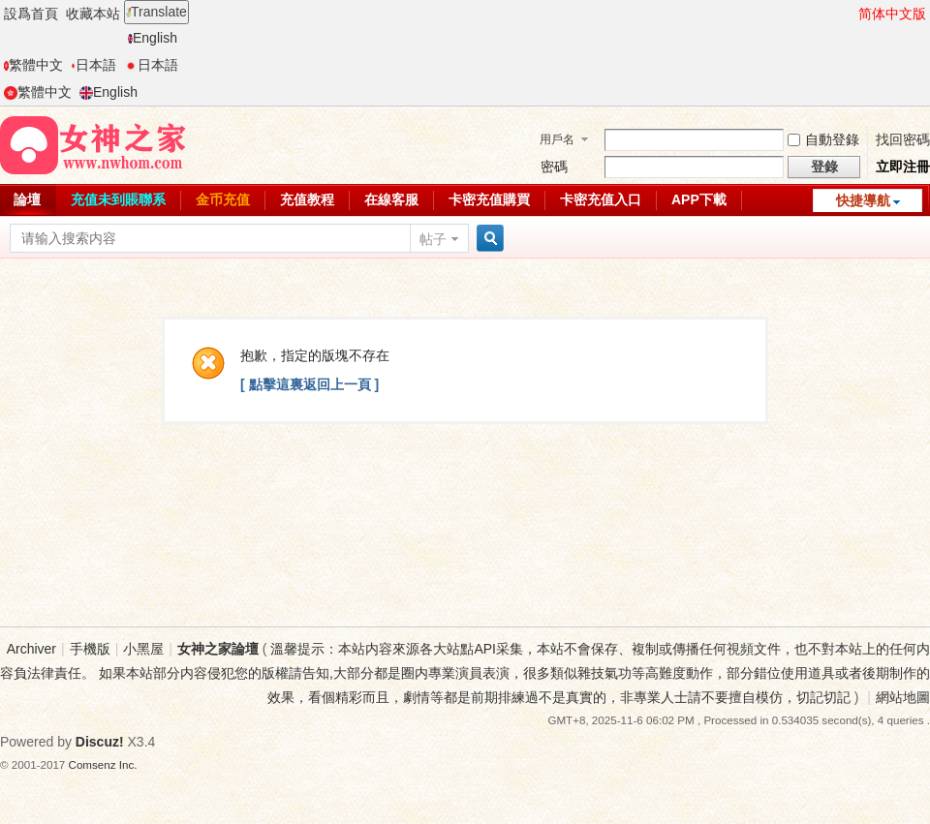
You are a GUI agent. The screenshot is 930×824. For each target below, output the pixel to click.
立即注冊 (903, 166)
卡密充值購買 (489, 199)
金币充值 (223, 199)
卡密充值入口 (600, 199)
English (152, 38)
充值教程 (307, 199)
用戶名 (557, 139)
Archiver (31, 648)
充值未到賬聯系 (118, 199)
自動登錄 (823, 139)
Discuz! (100, 741)
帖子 (433, 239)
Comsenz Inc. (103, 764)
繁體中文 (33, 65)
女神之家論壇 (218, 648)
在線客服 (391, 199)
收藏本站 (93, 13)
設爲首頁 (31, 13)
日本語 (93, 65)
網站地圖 (903, 697)
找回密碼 (903, 139)
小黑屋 (143, 648)
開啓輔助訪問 (849, 13)
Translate (156, 11)
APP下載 (699, 199)
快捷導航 (863, 200)
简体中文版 (892, 13)
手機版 (90, 648)
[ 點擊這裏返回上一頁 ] (309, 384)
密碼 (554, 166)
